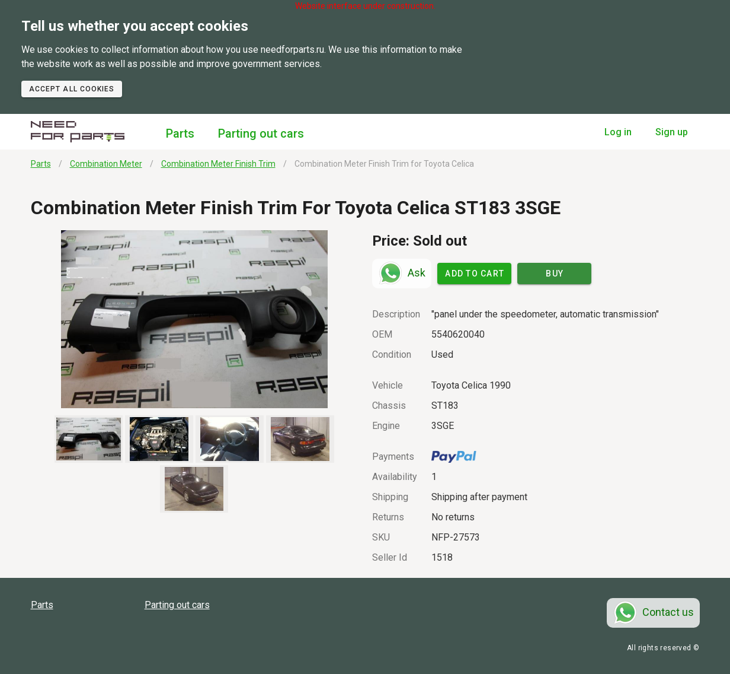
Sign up (671, 132)
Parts (180, 133)
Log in (618, 132)
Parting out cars (261, 133)
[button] (194, 319)
